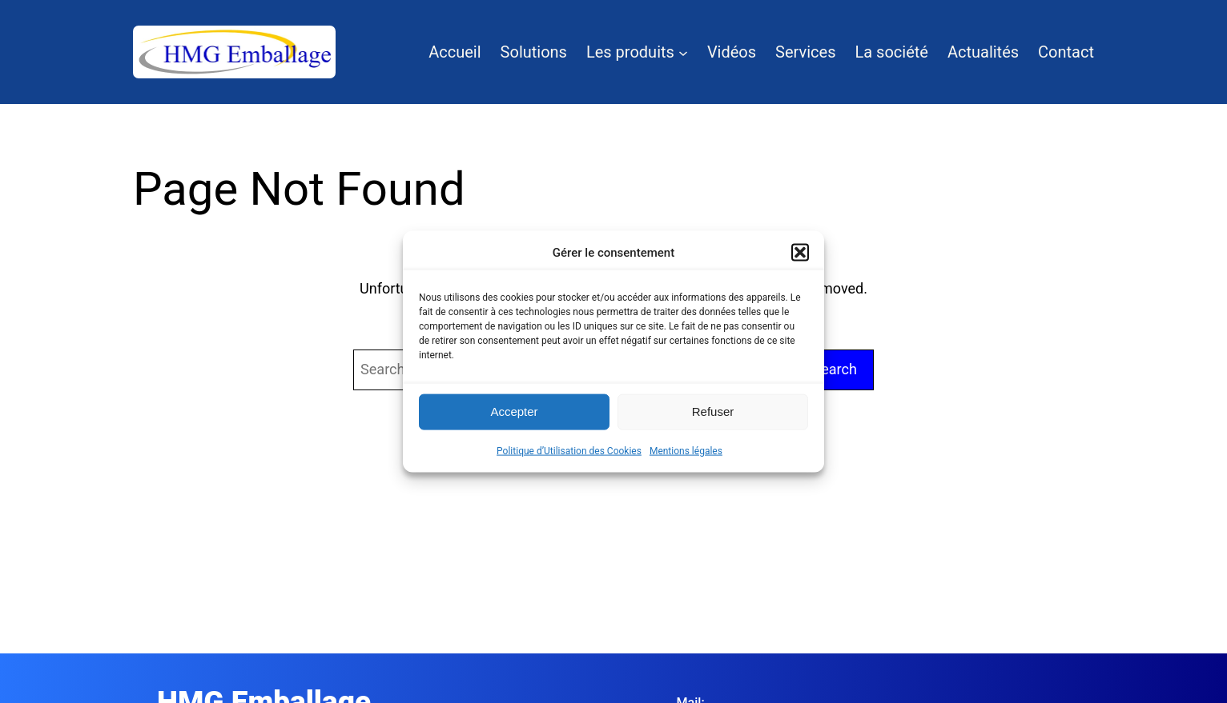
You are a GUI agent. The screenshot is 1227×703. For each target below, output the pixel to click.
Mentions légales (686, 450)
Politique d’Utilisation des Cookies (569, 450)
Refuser (713, 411)
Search (834, 369)
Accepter (513, 411)
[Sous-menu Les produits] (683, 52)
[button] (800, 252)
